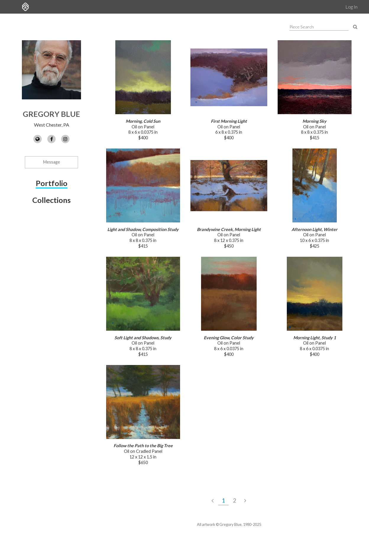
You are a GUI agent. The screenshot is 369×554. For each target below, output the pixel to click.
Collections (51, 200)
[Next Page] (245, 500)
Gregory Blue (51, 113)
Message (51, 161)
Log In (351, 6)
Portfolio (51, 183)
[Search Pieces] (355, 26)
